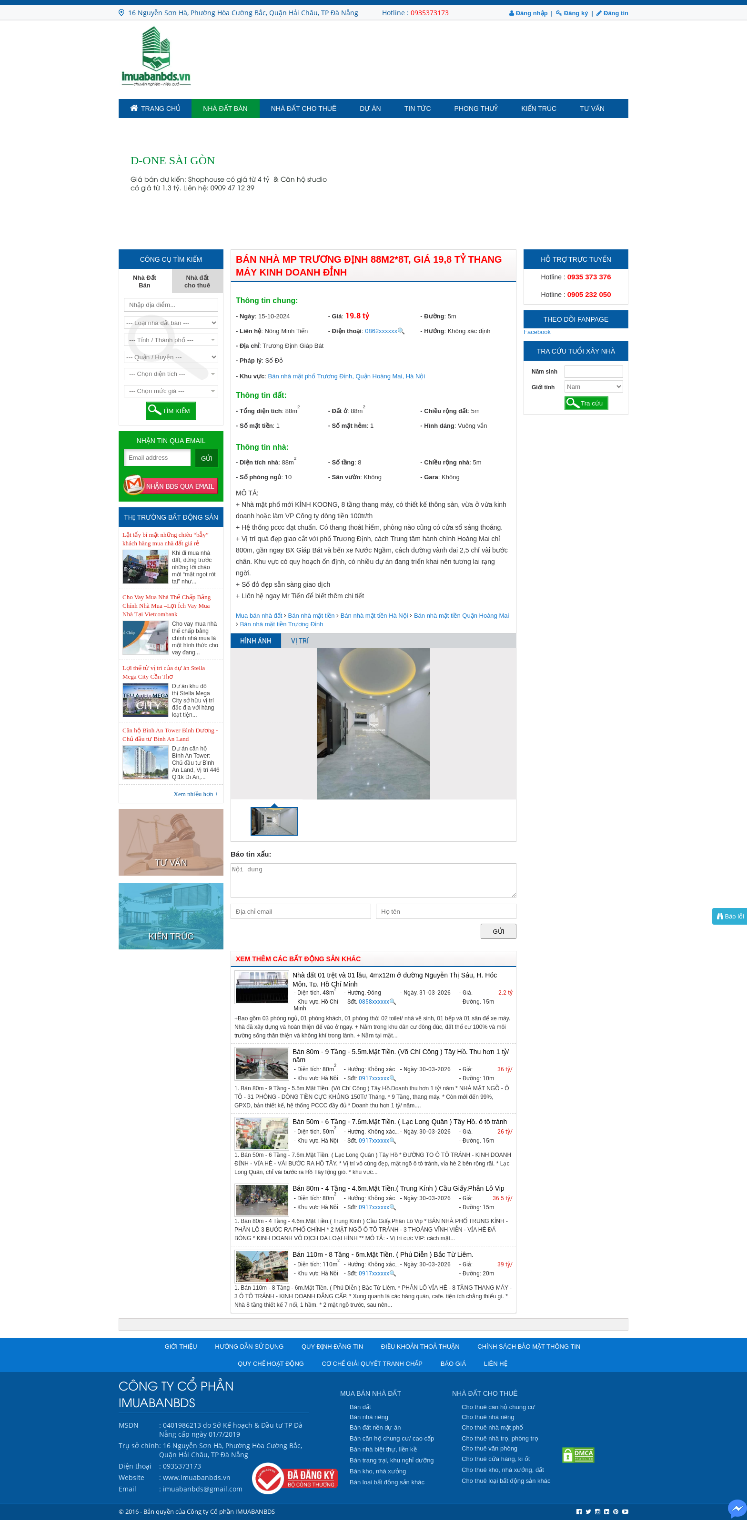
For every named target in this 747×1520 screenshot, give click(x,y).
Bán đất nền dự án (375, 1427)
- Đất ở (337, 411)
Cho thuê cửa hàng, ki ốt (496, 1458)
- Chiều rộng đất (443, 411)
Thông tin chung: (267, 300)
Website (131, 1477)
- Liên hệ (248, 331)
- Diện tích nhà (257, 462)
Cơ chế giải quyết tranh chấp (372, 1363)
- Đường (432, 316)
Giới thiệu (181, 1346)
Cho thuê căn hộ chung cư (498, 1407)
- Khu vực (250, 376)
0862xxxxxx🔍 (385, 331)
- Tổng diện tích (259, 411)
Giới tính (543, 387)
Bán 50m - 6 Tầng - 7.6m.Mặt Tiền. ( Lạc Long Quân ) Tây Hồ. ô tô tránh (400, 1121)
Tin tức (417, 108)
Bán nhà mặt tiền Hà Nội (374, 615)
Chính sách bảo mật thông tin (528, 1346)
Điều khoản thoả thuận (420, 1346)
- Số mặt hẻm (347, 425)
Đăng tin (612, 13)
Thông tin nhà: (262, 447)
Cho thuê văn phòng (489, 1448)
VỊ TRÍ (300, 641)
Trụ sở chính (139, 1445)
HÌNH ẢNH (256, 641)
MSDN (129, 1425)
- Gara (429, 477)
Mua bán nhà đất (259, 615)
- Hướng (432, 331)
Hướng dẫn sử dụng (249, 1346)
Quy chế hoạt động (271, 1363)
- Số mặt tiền (254, 425)
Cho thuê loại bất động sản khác (506, 1480)
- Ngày (245, 316)
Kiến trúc (538, 108)
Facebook (537, 332)
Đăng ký (572, 13)
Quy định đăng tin (332, 1346)
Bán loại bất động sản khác (387, 1482)
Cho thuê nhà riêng (488, 1417)
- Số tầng (341, 462)
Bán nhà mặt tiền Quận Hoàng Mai (461, 615)
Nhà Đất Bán (225, 108)
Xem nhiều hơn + (196, 794)
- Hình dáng (437, 425)
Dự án (370, 108)
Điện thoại (135, 1466)
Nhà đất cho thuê (304, 108)
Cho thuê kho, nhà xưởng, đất (503, 1469)
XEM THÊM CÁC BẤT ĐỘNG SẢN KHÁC (298, 959)
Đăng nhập (528, 13)
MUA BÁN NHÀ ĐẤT (370, 1393)
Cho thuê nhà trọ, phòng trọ (500, 1438)
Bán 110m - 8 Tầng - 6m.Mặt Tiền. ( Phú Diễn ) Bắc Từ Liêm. (383, 1254)
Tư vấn (592, 108)
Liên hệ (495, 1363)
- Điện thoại (345, 331)
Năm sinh (544, 371)
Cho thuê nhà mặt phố (492, 1427)
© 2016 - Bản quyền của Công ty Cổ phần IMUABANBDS (197, 1511)
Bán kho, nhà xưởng (378, 1471)
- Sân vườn (344, 477)
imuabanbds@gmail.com (202, 1488)
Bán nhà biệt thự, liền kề (383, 1449)
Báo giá (453, 1363)
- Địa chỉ (247, 345)
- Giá (335, 316)
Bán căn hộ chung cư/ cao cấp (392, 1438)
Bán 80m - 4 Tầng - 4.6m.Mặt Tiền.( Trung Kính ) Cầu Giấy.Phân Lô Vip (399, 1188)
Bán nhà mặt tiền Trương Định (281, 624)
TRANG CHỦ (155, 108)
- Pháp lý (249, 360)
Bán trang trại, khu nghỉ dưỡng (392, 1460)
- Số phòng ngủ (258, 477)
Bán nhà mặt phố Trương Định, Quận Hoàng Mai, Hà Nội (346, 376)
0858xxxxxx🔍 (377, 1001)
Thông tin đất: (261, 395)
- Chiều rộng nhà (444, 462)
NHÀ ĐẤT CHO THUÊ (485, 1393)
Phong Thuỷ (476, 108)
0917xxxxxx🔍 (377, 1078)
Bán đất (360, 1407)
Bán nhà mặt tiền (311, 615)
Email (127, 1488)
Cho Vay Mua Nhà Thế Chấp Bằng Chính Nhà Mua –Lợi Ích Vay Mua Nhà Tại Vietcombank (166, 605)
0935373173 (430, 12)
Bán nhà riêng (369, 1417)
